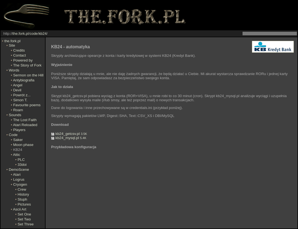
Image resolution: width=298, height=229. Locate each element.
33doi (22, 165)
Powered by (23, 60)
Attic (16, 155)
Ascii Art (19, 209)
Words (14, 70)
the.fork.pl (20, 33)
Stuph (22, 199)
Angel (17, 85)
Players (19, 130)
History (23, 194)
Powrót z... (22, 95)
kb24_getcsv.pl (69, 134)
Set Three (26, 224)
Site (12, 45)
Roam (18, 110)
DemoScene (19, 169)
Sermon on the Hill (28, 75)
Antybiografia (23, 80)
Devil (17, 90)
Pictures (24, 204)
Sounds (15, 115)
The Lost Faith (24, 120)
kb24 (43, 33)
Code (13, 135)
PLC (21, 160)
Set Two (24, 219)
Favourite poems (27, 105)
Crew (22, 189)
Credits (19, 50)
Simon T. (20, 100)
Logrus (19, 179)
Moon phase (23, 145)
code (34, 33)
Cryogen (20, 184)
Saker (18, 140)
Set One (24, 214)
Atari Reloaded (25, 125)
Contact (19, 55)
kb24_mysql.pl (68, 138)
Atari (16, 174)
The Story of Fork (27, 65)
